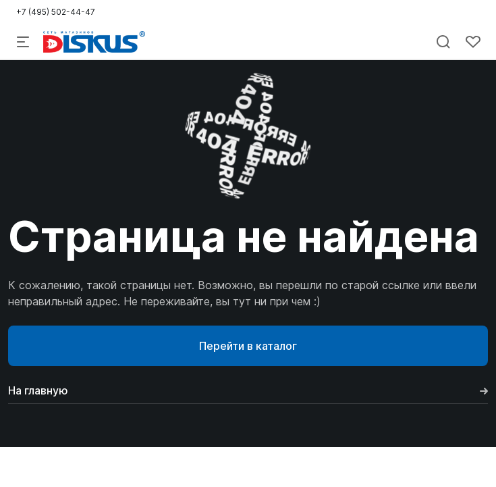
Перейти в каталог (248, 346)
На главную (248, 390)
